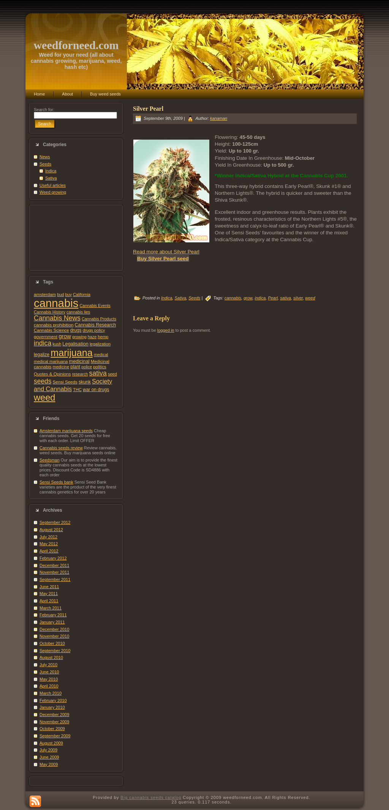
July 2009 (48, 750)
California (81, 294)
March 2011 (51, 608)
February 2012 (53, 558)
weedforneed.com (76, 45)
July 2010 (48, 664)
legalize (41, 354)
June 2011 (49, 586)
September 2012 (55, 522)
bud (60, 294)
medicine (61, 366)
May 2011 (49, 593)
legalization (100, 344)
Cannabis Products (99, 319)
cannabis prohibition (54, 324)
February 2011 (53, 615)
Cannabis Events (94, 305)
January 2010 (52, 707)
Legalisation (75, 344)
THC (77, 389)
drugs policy (94, 330)
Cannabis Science (51, 330)
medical (101, 354)
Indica (50, 171)
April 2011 (49, 600)
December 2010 (54, 629)
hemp (103, 336)
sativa (98, 373)
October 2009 (52, 728)
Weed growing (53, 192)
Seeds (45, 164)
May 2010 (49, 679)
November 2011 (54, 572)
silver (298, 298)
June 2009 (49, 757)
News (45, 156)
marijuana (72, 352)
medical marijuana (51, 361)
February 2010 (53, 700)
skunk (85, 382)
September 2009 (55, 736)
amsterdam (45, 294)
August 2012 (51, 529)
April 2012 (49, 551)
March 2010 (51, 693)
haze (92, 336)
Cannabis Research (95, 325)
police (86, 366)
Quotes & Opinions (52, 373)
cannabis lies (78, 312)
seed (112, 374)
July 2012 (48, 537)
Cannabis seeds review (61, 448)
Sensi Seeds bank (56, 482)
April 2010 (49, 686)
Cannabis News (57, 318)
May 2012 (49, 543)
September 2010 (55, 650)
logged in (165, 330)
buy (68, 294)
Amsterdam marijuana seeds (66, 430)
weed (44, 398)
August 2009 (51, 743)
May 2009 (49, 764)
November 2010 (54, 636)
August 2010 (51, 657)
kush (56, 344)
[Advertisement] (76, 237)
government (45, 336)
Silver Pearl (148, 108)
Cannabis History (49, 312)
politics (99, 366)
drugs (76, 330)
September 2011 (55, 579)
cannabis (56, 303)
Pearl (273, 298)
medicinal (79, 361)
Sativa (51, 178)
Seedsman (50, 460)
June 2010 (49, 672)
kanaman (218, 118)
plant (75, 366)
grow (65, 336)
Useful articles (53, 185)
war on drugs (96, 389)
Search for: (44, 109)
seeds (43, 381)
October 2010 (52, 643)
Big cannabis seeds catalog (150, 797)
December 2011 (54, 565)
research (80, 374)
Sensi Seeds (65, 381)
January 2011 (52, 622)
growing (79, 336)
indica (42, 343)
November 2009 (54, 721)
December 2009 (54, 714)
